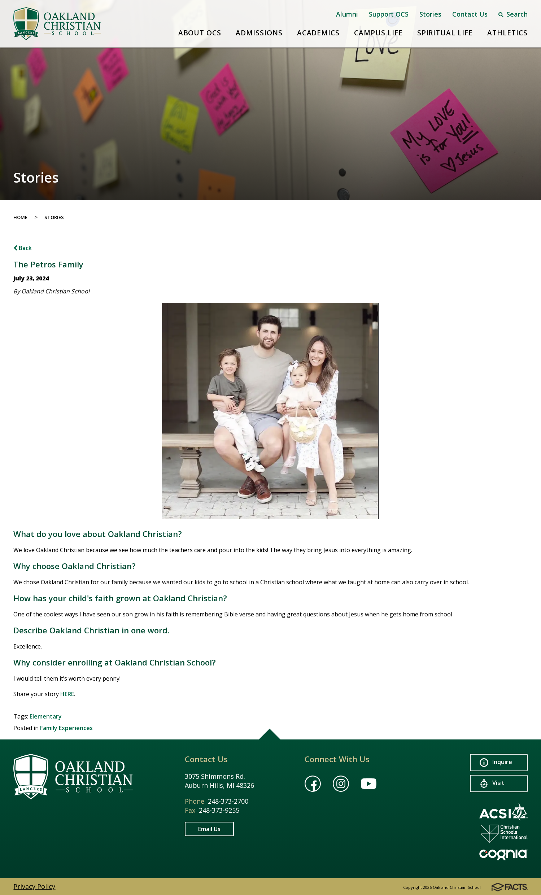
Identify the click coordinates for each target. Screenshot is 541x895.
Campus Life (378, 33)
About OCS (200, 33)
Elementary (46, 716)
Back (22, 248)
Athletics (507, 33)
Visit (492, 783)
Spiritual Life (445, 33)
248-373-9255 (219, 810)
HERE (67, 694)
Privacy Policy (34, 886)
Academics (318, 33)
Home (20, 217)
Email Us (209, 829)
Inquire (496, 762)
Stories (430, 14)
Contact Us (470, 14)
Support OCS (389, 14)
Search (513, 14)
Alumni (347, 14)
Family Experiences (66, 728)
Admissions (259, 33)
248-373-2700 (228, 801)
